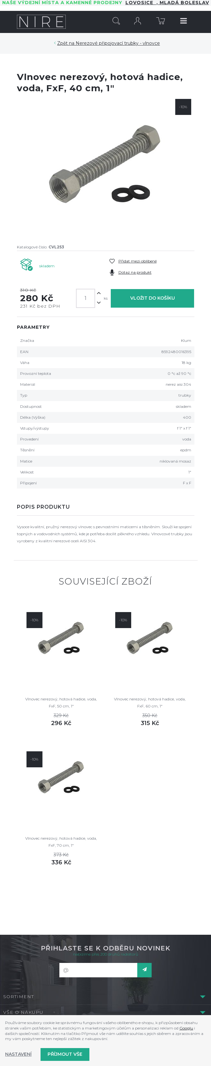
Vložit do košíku (152, 298)
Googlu (186, 1028)
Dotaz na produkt (135, 272)
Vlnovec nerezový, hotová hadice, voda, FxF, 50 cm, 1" (61, 702)
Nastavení (18, 1054)
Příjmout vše (65, 1054)
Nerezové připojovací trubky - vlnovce (118, 43)
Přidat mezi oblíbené (137, 261)
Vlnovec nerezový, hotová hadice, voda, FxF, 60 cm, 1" (150, 702)
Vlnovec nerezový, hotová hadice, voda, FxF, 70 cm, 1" (61, 842)
